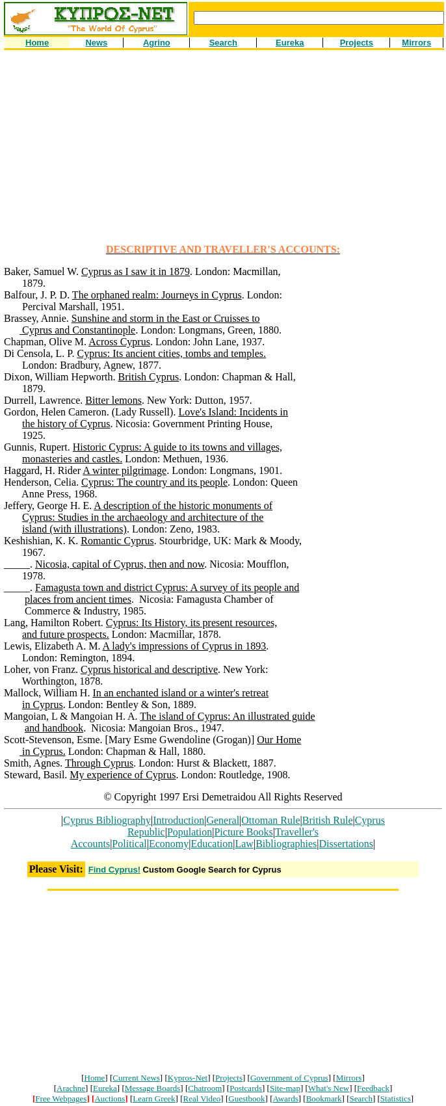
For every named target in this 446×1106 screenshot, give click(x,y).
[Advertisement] (225, 153)
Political (129, 843)
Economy (169, 843)
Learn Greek (154, 1098)
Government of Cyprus (289, 1078)
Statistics (395, 1098)
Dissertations (346, 843)
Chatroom (205, 1088)
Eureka (105, 1088)
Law (244, 843)
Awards (285, 1098)
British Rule (327, 820)
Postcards (246, 1088)
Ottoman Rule (270, 820)
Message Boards (153, 1088)
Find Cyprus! (114, 870)
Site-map (285, 1088)
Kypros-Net (187, 1078)
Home (95, 1078)
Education (211, 843)
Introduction (178, 820)
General (222, 820)
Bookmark (324, 1098)
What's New (328, 1088)
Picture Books (243, 831)
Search (361, 1098)
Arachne (71, 1088)
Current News (136, 1078)
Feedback (373, 1088)
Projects (229, 1078)
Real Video (202, 1098)
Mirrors (349, 1078)
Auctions (109, 1098)
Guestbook (246, 1098)
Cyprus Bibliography (107, 820)
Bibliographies (286, 843)
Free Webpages (60, 1098)
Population (189, 831)
